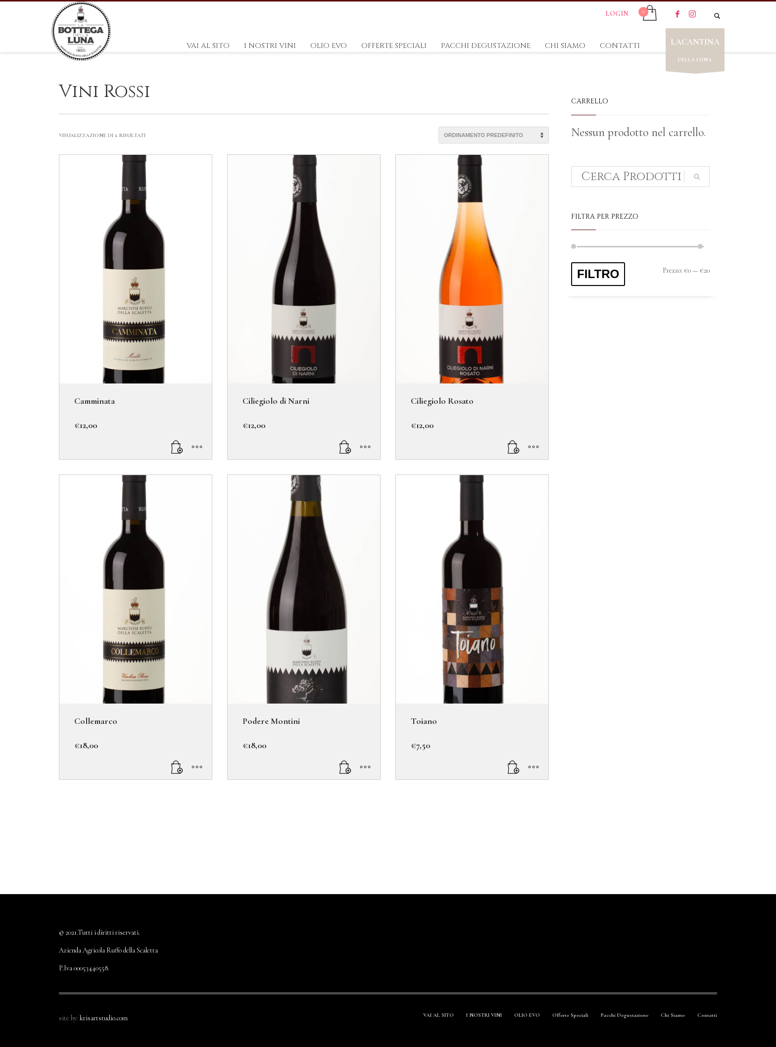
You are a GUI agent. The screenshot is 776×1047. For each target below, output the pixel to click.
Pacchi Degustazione (624, 1015)
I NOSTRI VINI (484, 1015)
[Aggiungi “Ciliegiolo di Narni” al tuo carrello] (345, 446)
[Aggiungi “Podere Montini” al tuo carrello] (345, 767)
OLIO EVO (527, 1015)
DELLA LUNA (695, 52)
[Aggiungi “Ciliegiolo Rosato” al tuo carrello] (514, 446)
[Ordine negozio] (493, 135)
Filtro (598, 274)
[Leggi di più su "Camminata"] (177, 446)
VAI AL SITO (438, 1015)
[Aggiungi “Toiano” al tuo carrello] (514, 767)
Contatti (707, 1015)
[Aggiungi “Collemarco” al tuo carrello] (177, 767)
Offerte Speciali (570, 1015)
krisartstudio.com (104, 1018)
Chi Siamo (673, 1015)
